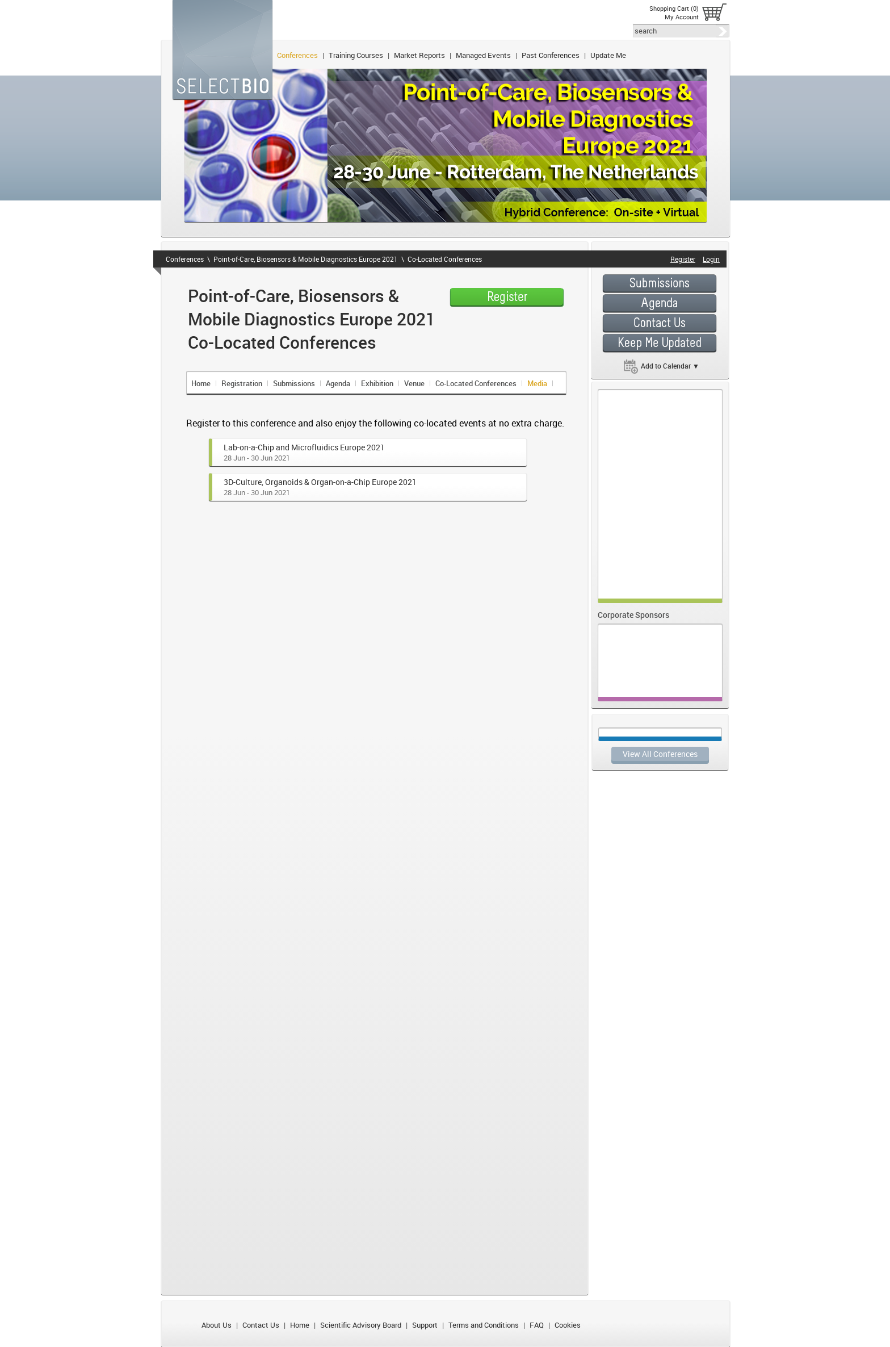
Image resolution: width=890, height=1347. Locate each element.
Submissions (294, 383)
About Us (216, 1325)
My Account (682, 16)
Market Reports (419, 55)
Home (201, 383)
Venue (414, 383)
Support (425, 1325)
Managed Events (483, 55)
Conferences (297, 55)
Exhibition (377, 383)
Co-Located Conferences (445, 258)
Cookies (568, 1325)
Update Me (608, 55)
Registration (241, 383)
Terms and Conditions (483, 1325)
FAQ (537, 1325)
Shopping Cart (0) (674, 8)
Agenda (338, 383)
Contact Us (260, 1325)
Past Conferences (551, 55)
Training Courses (356, 55)
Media (537, 383)
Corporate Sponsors (633, 614)
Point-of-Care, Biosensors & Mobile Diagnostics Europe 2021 (305, 258)
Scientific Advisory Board (360, 1325)
